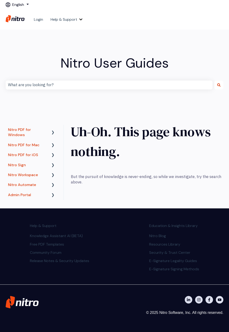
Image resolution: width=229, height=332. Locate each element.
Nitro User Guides (114, 63)
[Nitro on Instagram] (199, 300)
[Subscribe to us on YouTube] (219, 300)
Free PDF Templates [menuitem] (47, 244)
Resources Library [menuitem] (164, 244)
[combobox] (109, 85)
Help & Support (64, 19)
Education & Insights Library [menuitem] (173, 225)
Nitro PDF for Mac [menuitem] (24, 144)
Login (38, 19)
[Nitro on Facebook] (209, 300)
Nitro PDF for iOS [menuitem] (23, 154)
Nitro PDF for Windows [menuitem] (19, 132)
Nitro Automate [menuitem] (22, 184)
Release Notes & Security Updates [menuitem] (59, 260)
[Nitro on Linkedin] (188, 300)
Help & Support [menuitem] (43, 225)
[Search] (218, 85)
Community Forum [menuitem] (45, 252)
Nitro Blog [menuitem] (157, 235)
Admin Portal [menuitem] (19, 194)
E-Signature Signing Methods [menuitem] (174, 269)
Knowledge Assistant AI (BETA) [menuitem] (56, 235)
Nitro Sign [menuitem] (17, 164)
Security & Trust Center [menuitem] (169, 252)
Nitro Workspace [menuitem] (23, 174)
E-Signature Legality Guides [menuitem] (173, 260)
